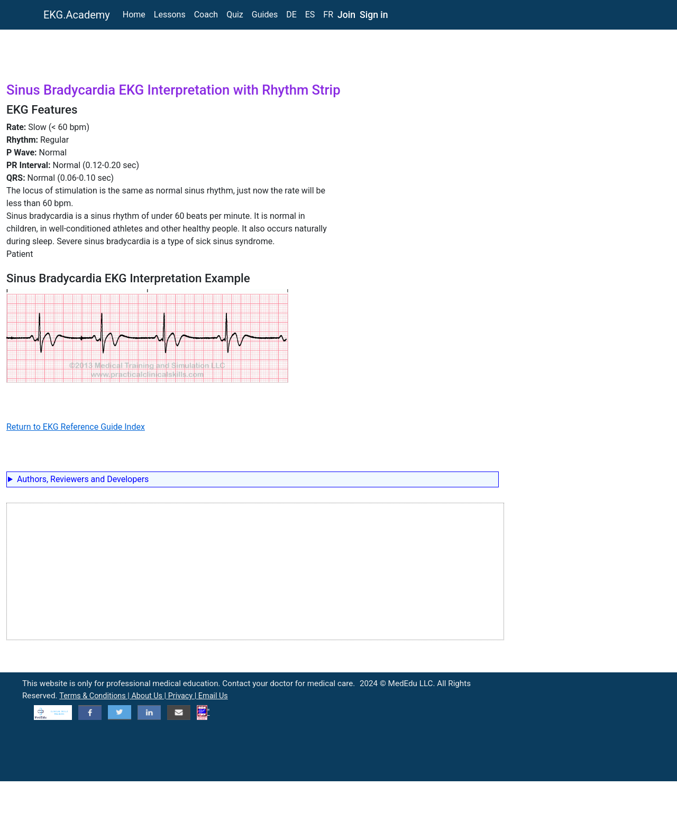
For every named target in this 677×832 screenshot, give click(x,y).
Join (346, 15)
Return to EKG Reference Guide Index (75, 427)
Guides (265, 15)
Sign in (374, 15)
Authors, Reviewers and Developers (83, 479)
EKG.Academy (76, 14)
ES (310, 15)
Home (134, 15)
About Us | (149, 695)
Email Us (213, 695)
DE (291, 15)
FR (328, 15)
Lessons (170, 15)
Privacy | (183, 695)
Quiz (234, 15)
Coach (206, 15)
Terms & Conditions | (95, 695)
